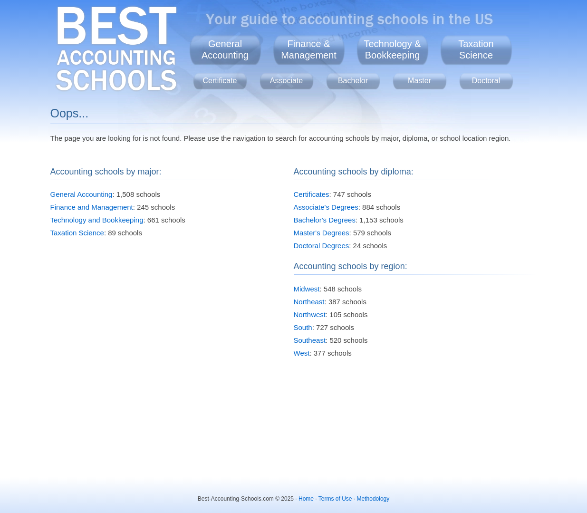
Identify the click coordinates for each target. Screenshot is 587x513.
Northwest (310, 314)
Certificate (219, 81)
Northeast (309, 302)
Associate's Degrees (326, 207)
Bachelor (353, 81)
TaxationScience (476, 49)
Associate (286, 81)
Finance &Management (309, 49)
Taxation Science (77, 233)
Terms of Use (335, 498)
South (303, 327)
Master (419, 81)
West (302, 353)
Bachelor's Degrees (325, 220)
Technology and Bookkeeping (97, 220)
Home (306, 498)
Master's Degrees (321, 233)
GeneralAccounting (225, 49)
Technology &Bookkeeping (392, 49)
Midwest (307, 289)
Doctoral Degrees (321, 246)
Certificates (311, 194)
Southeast (310, 340)
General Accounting (81, 194)
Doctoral (486, 81)
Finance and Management (91, 207)
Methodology (373, 498)
